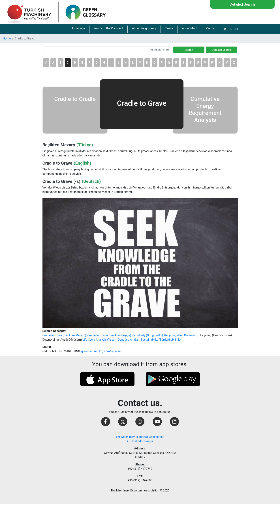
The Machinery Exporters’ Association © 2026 (140, 490)
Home (7, 38)
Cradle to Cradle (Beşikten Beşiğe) (109, 335)
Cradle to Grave (57, 163)
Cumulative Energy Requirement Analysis (205, 109)
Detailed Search (242, 4)
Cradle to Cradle (75, 98)
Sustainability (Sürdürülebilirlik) (161, 339)
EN (230, 29)
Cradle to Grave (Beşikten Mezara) (64, 335)
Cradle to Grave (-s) (61, 181)
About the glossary (144, 28)
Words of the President (108, 28)
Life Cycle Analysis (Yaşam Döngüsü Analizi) (111, 339)
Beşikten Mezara (58, 144)
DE (237, 29)
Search (189, 49)
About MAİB (189, 28)
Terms (169, 28)
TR (224, 29)
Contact (211, 28)
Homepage (78, 28)
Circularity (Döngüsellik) (147, 335)
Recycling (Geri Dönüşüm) (181, 335)
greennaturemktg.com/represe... (102, 351)
